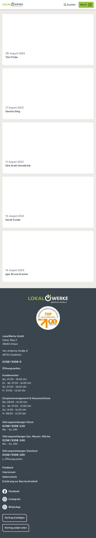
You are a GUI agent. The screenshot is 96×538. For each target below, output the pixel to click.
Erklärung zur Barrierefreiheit (20, 481)
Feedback (7, 467)
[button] (70, 4)
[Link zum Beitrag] (48, 39)
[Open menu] (86, 5)
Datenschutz (9, 477)
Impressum (8, 472)
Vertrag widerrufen (16, 528)
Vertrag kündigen (15, 517)
